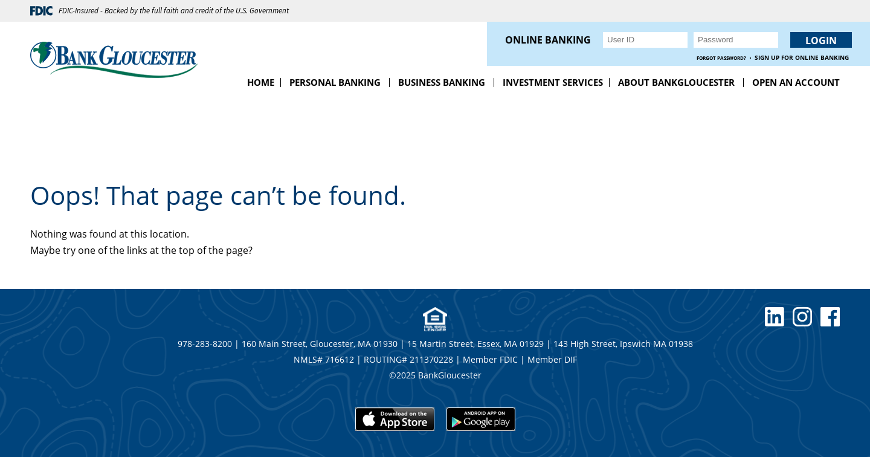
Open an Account (796, 82)
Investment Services (553, 82)
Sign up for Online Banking (802, 58)
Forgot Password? (721, 57)
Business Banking (441, 82)
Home (260, 82)
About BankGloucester (676, 82)
